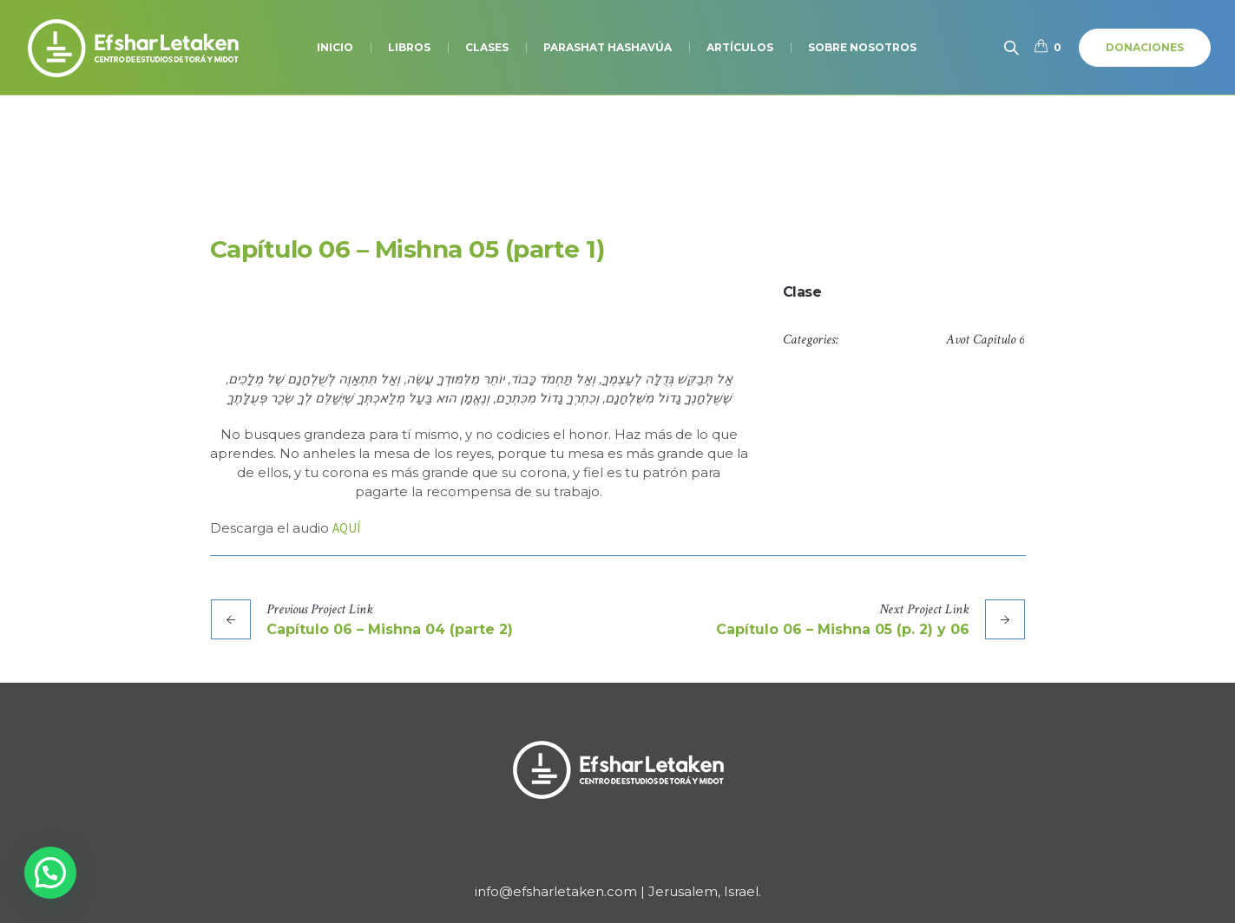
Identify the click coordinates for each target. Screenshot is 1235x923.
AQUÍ (346, 528)
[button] (50, 873)
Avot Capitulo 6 (985, 340)
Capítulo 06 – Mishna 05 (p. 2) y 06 (842, 629)
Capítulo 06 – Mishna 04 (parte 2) (389, 629)
